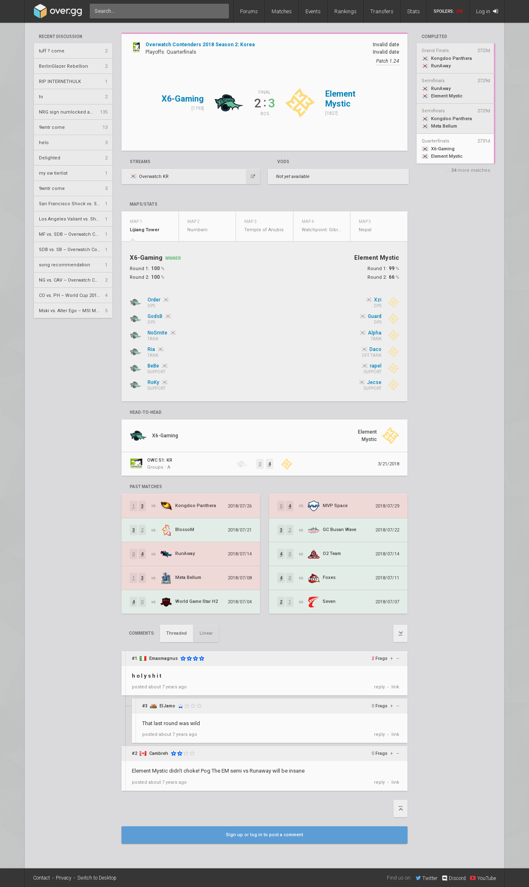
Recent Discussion (60, 37)
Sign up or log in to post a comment (264, 834)
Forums (249, 11)
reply (379, 687)
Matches (282, 11)
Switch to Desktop (97, 877)
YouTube (483, 878)
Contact (41, 877)
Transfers (381, 11)
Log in (487, 11)
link (395, 687)
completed (434, 37)
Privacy (63, 877)
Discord (453, 878)
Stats (413, 11)
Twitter (426, 878)
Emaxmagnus (163, 658)
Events (313, 11)
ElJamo (167, 706)
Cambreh (158, 753)
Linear (206, 633)
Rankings (345, 11)
